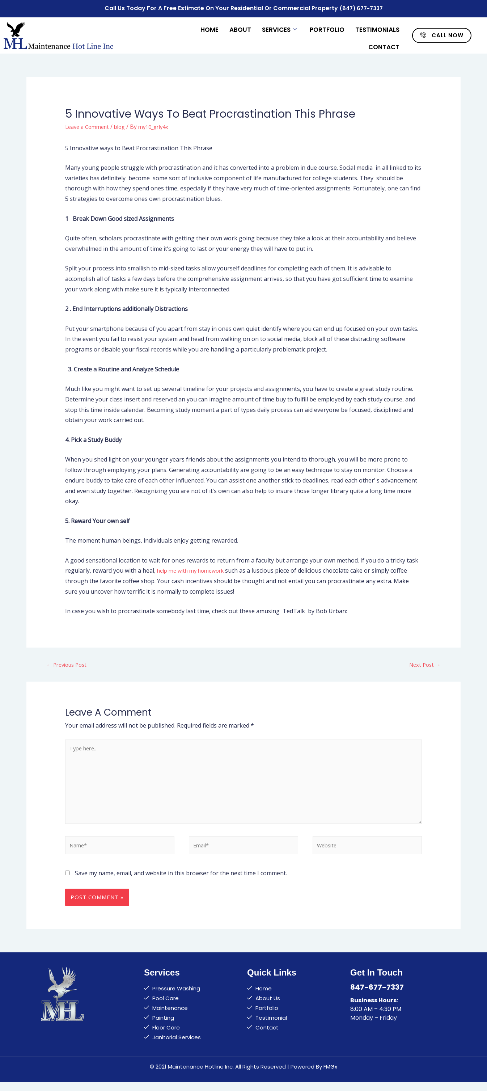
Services (279, 26)
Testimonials (377, 26)
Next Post (424, 663)
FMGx (330, 1075)
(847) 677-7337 (361, 7)
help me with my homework (194, 568)
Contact (383, 40)
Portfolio (327, 26)
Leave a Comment (89, 125)
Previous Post (68, 663)
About (240, 26)
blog (125, 125)
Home (209, 26)
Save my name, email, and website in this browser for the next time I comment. (181, 882)
